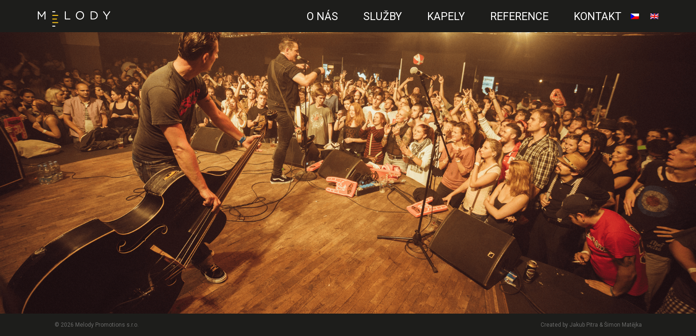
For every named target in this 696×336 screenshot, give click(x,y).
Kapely (446, 16)
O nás (322, 16)
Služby (382, 16)
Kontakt (597, 16)
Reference (519, 16)
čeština (635, 20)
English (654, 20)
